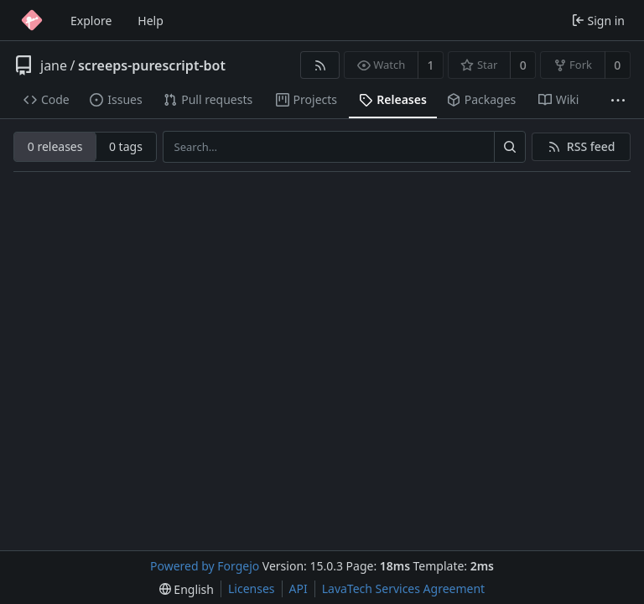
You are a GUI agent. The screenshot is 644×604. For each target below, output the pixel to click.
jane (53, 65)
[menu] (186, 589)
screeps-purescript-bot (152, 65)
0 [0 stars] (523, 65)
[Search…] (510, 147)
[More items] (618, 100)
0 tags (126, 146)
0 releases (55, 146)
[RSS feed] (320, 65)
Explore (91, 21)
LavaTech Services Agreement (403, 588)
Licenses (251, 588)
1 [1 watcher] (431, 65)
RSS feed (591, 146)
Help (151, 21)
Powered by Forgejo (204, 566)
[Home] (31, 20)
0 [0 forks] (617, 65)
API (298, 588)
